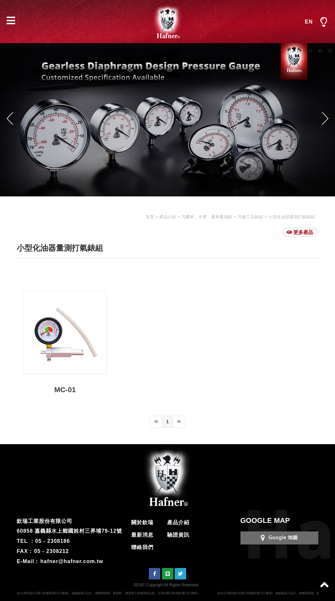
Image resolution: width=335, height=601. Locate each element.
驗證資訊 (178, 535)
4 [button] (330, 50)
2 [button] (310, 50)
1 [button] (300, 50)
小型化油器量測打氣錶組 (291, 216)
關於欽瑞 (142, 522)
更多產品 (300, 232)
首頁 (150, 216)
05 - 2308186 (52, 541)
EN (309, 22)
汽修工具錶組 (250, 216)
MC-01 (65, 390)
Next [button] (325, 118)
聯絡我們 (142, 547)
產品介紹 (167, 216)
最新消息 (142, 535)
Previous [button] (10, 118)
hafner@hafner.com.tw (71, 561)
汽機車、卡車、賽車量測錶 (206, 216)
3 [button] (320, 50)
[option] (167, 119)
